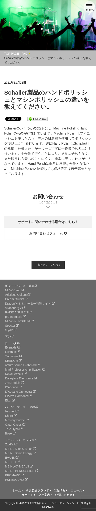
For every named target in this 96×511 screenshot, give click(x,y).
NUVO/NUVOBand (19, 321)
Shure (11, 415)
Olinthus (12, 352)
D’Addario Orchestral (20, 391)
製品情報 (60, 490)
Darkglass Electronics (21, 378)
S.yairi (11, 330)
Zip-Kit (11, 444)
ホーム (17, 490)
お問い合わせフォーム (48, 233)
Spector (12, 325)
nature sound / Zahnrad (22, 365)
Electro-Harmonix (18, 396)
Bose (10, 433)
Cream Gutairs (16, 299)
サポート (28, 494)
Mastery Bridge (17, 420)
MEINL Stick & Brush (20, 448)
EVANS (11, 457)
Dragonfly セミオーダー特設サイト (30, 303)
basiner (11, 411)
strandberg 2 (15, 308)
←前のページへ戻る (48, 265)
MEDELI (12, 462)
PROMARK (14, 475)
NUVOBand (14, 290)
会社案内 (45, 494)
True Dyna (13, 429)
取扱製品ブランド (38, 490)
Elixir (10, 400)
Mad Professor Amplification (25, 369)
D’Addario (13, 387)
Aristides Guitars (17, 294)
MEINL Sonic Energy (20, 453)
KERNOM (13, 360)
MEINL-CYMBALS (19, 466)
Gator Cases (15, 424)
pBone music (15, 316)
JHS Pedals (14, 382)
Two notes (13, 356)
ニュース (77, 490)
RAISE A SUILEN (18, 312)
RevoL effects (16, 374)
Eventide (12, 347)
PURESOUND (16, 479)
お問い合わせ (64, 494)
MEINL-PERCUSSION (21, 471)
